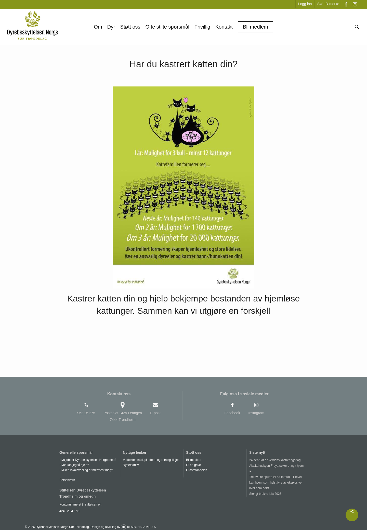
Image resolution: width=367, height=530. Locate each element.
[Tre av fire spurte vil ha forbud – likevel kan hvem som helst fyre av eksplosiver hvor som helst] (277, 482)
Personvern (67, 480)
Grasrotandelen (196, 470)
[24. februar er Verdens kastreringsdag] (277, 460)
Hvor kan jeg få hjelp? (74, 465)
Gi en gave (193, 465)
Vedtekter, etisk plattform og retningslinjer (151, 460)
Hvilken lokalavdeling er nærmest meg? (86, 470)
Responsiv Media (141, 527)
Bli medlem (193, 460)
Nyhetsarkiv (131, 465)
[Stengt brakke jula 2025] (277, 494)
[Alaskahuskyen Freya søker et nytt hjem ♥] (277, 468)
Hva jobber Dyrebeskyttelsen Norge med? (87, 460)
